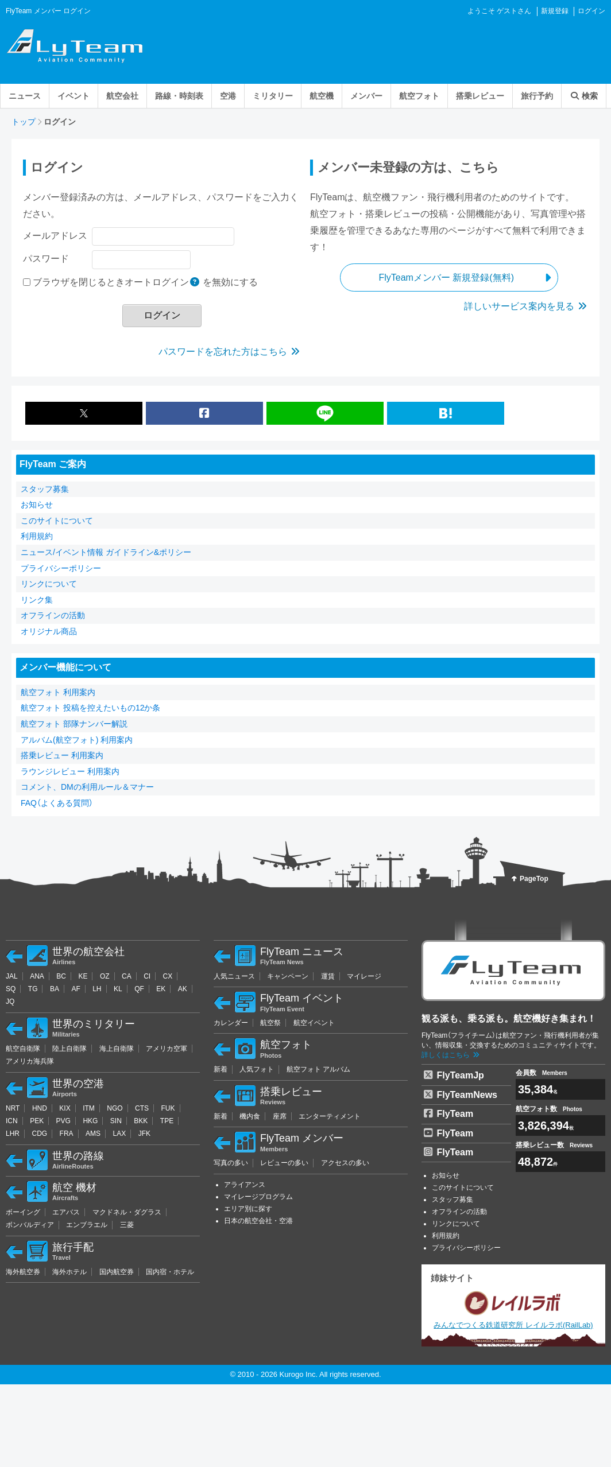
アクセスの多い (345, 1163)
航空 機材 (126, 1192)
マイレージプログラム (258, 1197)
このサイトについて (57, 520)
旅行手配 (126, 1251)
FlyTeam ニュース (334, 956)
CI (147, 976)
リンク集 (37, 599)
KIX (64, 1108)
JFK (144, 1134)
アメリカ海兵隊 (30, 1061)
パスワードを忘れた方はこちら (229, 351)
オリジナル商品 (49, 631)
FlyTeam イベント (334, 1002)
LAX (119, 1134)
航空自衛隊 (23, 1049)
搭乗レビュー (480, 95)
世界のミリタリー (126, 1028)
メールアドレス (55, 235)
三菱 (127, 1225)
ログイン (591, 11)
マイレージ (364, 976)
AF (75, 989)
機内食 (249, 1116)
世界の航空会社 (126, 956)
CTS (142, 1108)
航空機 (322, 95)
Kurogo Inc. (299, 1374)
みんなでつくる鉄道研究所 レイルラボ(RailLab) (513, 1309)
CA (127, 976)
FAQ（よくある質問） (57, 803)
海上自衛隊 (116, 1049)
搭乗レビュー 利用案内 (62, 755)
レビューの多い (284, 1163)
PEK (37, 1121)
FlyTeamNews (463, 1094)
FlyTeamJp (457, 1074)
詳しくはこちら (450, 1055)
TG (33, 989)
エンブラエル (86, 1225)
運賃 (328, 976)
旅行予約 (537, 95)
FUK (168, 1108)
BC (61, 976)
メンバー (366, 95)
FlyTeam (450, 1113)
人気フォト (256, 1069)
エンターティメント (330, 1116)
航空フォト (419, 95)
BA (54, 989)
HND (39, 1108)
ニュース (25, 95)
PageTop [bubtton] (534, 879)
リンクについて (49, 583)
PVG (63, 1121)
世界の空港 (126, 1088)
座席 (280, 1116)
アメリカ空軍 (166, 1049)
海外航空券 (23, 1272)
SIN (116, 1121)
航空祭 (270, 1023)
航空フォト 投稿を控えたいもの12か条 (90, 707)
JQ (10, 1002)
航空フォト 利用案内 (58, 692)
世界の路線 (126, 1160)
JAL (12, 976)
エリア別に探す (248, 1209)
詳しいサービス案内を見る (526, 306)
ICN (12, 1121)
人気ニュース (234, 976)
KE (82, 976)
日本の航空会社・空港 (258, 1221)
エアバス (66, 1212)
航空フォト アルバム (318, 1069)
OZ (105, 976)
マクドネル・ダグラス (126, 1212)
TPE (166, 1121)
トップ (23, 121)
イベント (73, 95)
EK (160, 989)
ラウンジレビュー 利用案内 (70, 771)
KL (118, 989)
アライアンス (244, 1185)
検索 (584, 95)
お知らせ (37, 504)
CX (168, 976)
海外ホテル (69, 1272)
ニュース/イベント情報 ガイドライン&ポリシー (106, 552)
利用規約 (37, 536)
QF (139, 989)
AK (182, 989)
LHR (13, 1134)
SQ (11, 989)
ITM (89, 1108)
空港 (228, 95)
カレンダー (231, 1023)
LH (96, 989)
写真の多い (231, 1163)
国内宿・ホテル (170, 1272)
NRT (13, 1108)
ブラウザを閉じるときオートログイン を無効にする (145, 282)
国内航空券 (116, 1272)
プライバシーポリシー (61, 568)
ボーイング (23, 1212)
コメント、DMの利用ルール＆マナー (87, 786)
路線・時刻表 (179, 95)
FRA (67, 1134)
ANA (37, 976)
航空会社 (122, 95)
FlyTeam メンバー (334, 1142)
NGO (114, 1108)
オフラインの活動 (53, 615)
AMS (93, 1134)
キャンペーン (287, 976)
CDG (39, 1134)
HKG (90, 1121)
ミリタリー (273, 95)
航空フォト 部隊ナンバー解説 (74, 723)
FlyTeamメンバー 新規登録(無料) (446, 277)
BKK (141, 1121)
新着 (220, 1069)
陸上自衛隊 (69, 1049)
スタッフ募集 (45, 489)
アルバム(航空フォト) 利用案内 (77, 739)
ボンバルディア (30, 1225)
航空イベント (314, 1023)
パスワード (46, 258)
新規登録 (555, 11)
